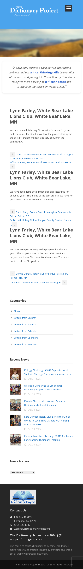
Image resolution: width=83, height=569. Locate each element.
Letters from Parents (25, 324)
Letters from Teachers (26, 344)
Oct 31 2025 (34, 378)
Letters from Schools (25, 331)
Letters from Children (25, 317)
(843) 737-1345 (22, 524)
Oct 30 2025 (34, 394)
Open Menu (68, 8)
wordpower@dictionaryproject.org (32, 528)
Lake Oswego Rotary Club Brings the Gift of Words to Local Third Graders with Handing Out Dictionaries (47, 420)
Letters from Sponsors (26, 337)
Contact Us (18, 510)
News (17, 311)
